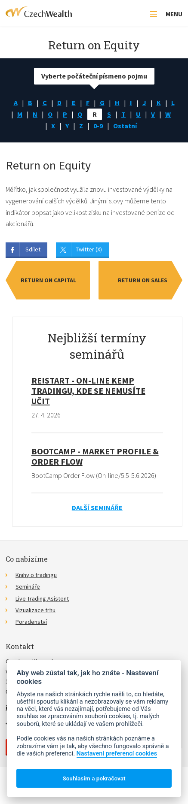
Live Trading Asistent (42, 598)
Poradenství (31, 622)
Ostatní (125, 125)
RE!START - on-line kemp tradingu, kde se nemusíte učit (88, 390)
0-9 (98, 125)
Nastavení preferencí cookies (117, 753)
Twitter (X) (89, 249)
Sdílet (32, 249)
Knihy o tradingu (36, 575)
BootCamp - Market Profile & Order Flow (95, 456)
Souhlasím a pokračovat (93, 778)
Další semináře (97, 507)
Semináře (27, 586)
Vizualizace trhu (35, 610)
